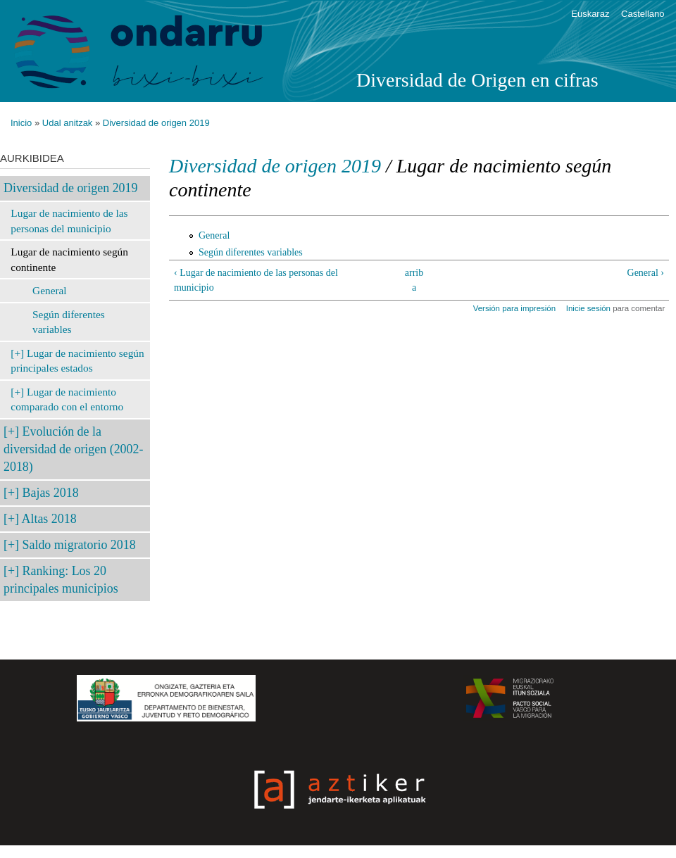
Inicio (21, 123)
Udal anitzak (67, 123)
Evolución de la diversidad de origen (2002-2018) (73, 449)
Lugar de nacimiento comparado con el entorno (67, 399)
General (49, 290)
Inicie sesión (588, 308)
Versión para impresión (514, 308)
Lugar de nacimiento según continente (69, 259)
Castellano (642, 13)
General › (645, 272)
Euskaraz (590, 13)
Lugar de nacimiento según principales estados (77, 360)
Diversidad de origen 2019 (156, 123)
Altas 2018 (49, 519)
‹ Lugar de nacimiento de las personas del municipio (256, 280)
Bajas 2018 (51, 493)
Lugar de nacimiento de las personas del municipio (69, 220)
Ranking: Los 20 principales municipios (61, 579)
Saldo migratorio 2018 (79, 545)
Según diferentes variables (68, 322)
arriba (414, 280)
